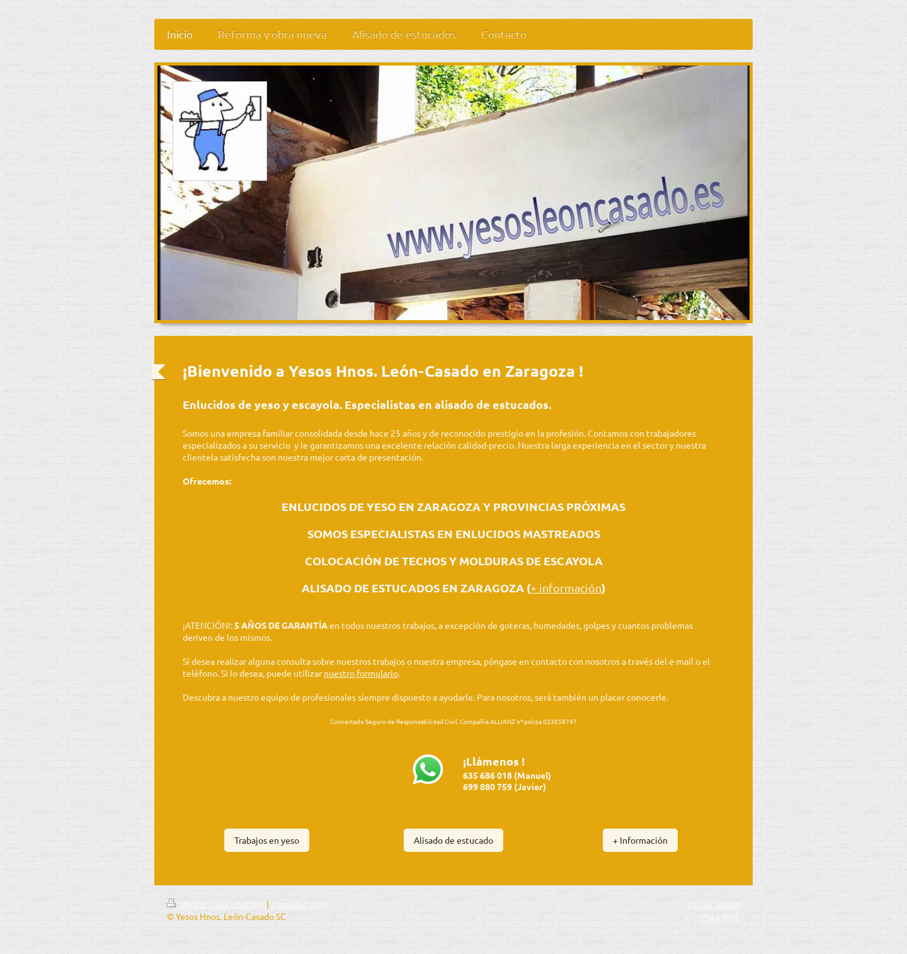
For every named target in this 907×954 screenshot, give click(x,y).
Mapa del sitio (298, 903)
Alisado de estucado (453, 840)
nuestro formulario (361, 673)
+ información (566, 587)
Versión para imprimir (216, 903)
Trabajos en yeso (266, 840)
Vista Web (720, 916)
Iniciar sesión (714, 903)
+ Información (640, 840)
